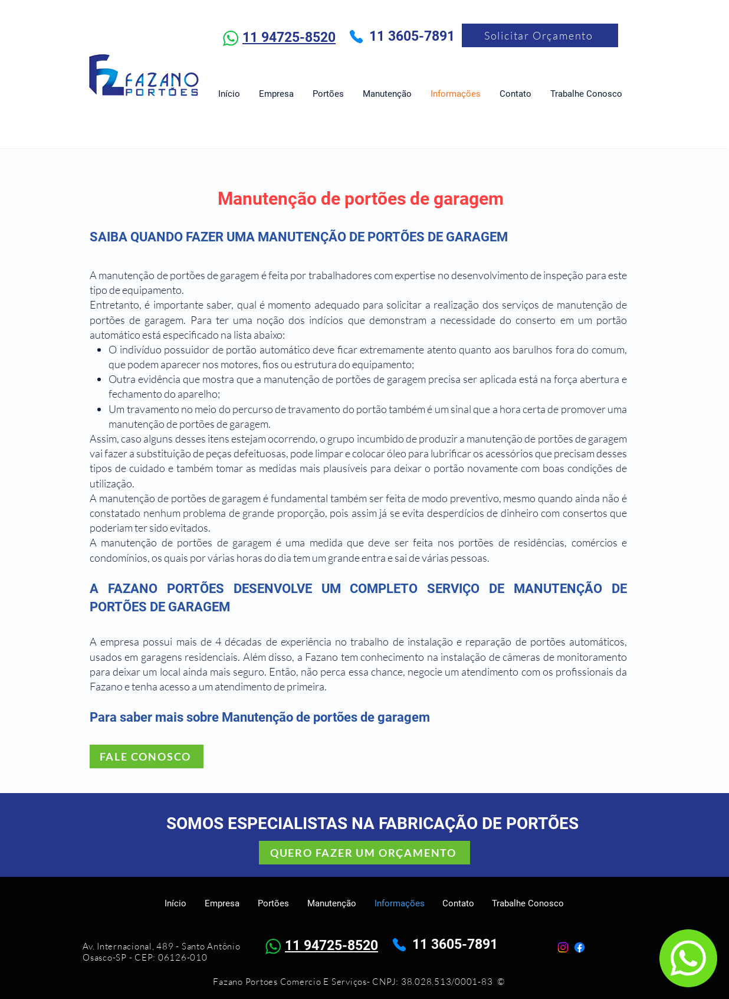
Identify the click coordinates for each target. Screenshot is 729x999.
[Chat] (688, 958)
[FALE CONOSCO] (146, 756)
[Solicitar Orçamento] (540, 35)
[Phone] (356, 36)
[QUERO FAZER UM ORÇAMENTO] (364, 852)
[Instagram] (563, 947)
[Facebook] (579, 947)
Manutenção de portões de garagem (361, 198)
